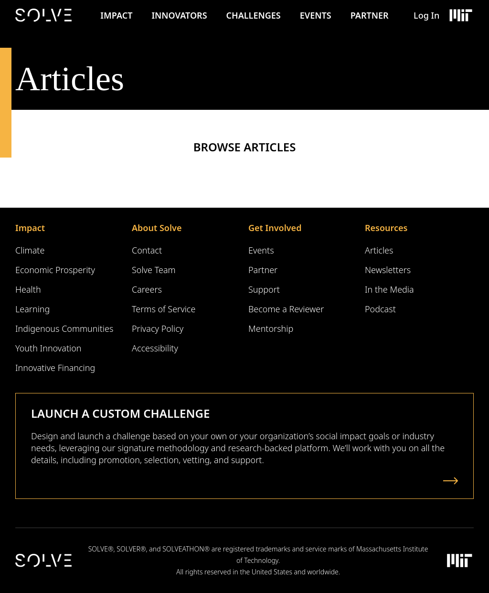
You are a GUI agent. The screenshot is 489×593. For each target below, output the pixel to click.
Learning (32, 309)
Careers (147, 289)
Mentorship (270, 328)
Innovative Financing (55, 367)
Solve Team (154, 269)
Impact (116, 15)
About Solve (156, 227)
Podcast (380, 309)
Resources (386, 227)
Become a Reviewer (286, 309)
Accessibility (155, 348)
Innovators (179, 15)
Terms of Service (163, 309)
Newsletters (388, 269)
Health (28, 289)
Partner (370, 15)
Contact (147, 250)
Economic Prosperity (55, 269)
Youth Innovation (48, 348)
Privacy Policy (157, 328)
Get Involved (274, 227)
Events (315, 15)
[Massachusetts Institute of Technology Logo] (460, 15)
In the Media (389, 289)
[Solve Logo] (45, 15)
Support (264, 289)
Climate (29, 250)
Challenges (253, 15)
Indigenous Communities (64, 328)
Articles (379, 250)
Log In (426, 15)
